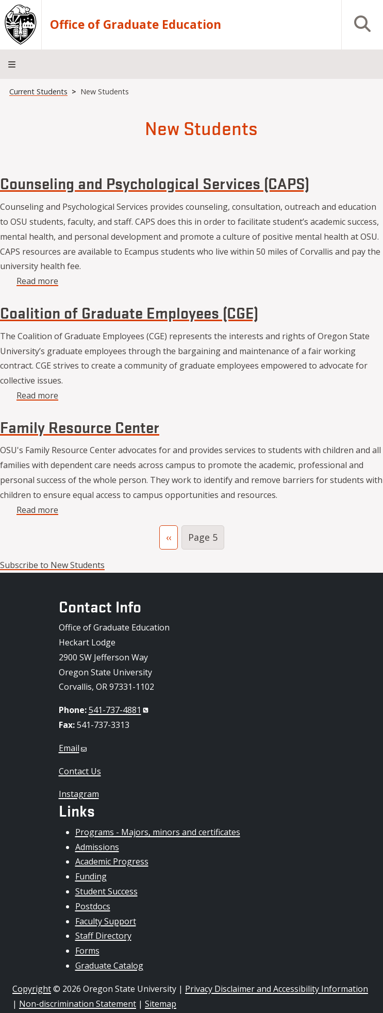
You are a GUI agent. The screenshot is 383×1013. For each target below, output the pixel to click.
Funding (91, 876)
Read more (37, 281)
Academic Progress (111, 861)
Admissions (97, 847)
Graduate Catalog (109, 965)
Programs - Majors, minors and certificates (157, 832)
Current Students (38, 91)
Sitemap (160, 1003)
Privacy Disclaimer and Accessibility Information (276, 988)
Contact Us (80, 771)
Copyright (31, 988)
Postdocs (92, 906)
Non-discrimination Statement (77, 1003)
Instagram (79, 794)
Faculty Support (105, 921)
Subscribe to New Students (52, 565)
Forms (87, 950)
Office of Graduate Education (135, 25)
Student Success (106, 891)
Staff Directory (103, 935)
